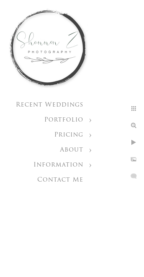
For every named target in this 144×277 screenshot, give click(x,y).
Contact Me (60, 180)
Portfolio (63, 120)
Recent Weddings (49, 105)
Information (58, 165)
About (71, 150)
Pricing (68, 135)
